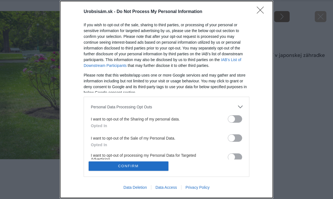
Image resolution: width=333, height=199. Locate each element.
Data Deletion (135, 187)
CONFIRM (128, 166)
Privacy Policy (198, 187)
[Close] (262, 12)
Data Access (166, 187)
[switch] (235, 119)
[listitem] (166, 107)
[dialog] (166, 99)
